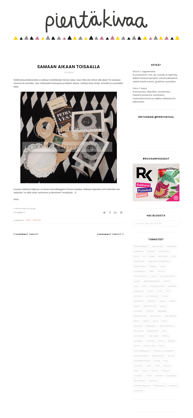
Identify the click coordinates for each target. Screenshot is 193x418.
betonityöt (164, 251)
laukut (163, 306)
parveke (172, 341)
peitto (137, 346)
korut (160, 291)
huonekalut (140, 271)
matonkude (170, 316)
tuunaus (138, 376)
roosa (171, 356)
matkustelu (156, 316)
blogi (136, 256)
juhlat (137, 281)
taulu (145, 371)
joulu (154, 276)
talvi (136, 371)
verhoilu (153, 381)
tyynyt (149, 376)
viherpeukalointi (142, 386)
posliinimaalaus (142, 351)
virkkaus (173, 386)
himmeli (153, 266)
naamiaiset (151, 326)
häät (28, 220)
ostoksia (150, 341)
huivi (162, 266)
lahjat (162, 301)
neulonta (139, 331)
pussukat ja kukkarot (163, 351)
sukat (148, 366)
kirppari (172, 286)
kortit (150, 291)
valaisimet (172, 376)
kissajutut (139, 291)
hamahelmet (140, 266)
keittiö (167, 281)
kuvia (165, 296)
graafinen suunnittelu (159, 261)
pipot (161, 346)
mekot (146, 321)
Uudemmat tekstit (27, 234)
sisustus (138, 366)
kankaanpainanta (152, 281)
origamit (138, 341)
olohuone (139, 336)
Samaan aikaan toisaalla (68, 67)
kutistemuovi (152, 296)
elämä (152, 256)
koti (169, 291)
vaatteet (159, 376)
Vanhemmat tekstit (109, 234)
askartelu (139, 251)
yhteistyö (138, 391)
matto (137, 321)
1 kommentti (19, 212)
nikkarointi (152, 331)
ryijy (166, 361)
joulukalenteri (167, 276)
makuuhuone (140, 316)
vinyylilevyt (159, 386)
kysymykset (139, 301)
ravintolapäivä (141, 356)
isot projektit (141, 276)
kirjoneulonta (157, 286)
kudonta (138, 296)
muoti (156, 321)
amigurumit (158, 246)
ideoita (160, 271)
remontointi (158, 356)
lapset (137, 306)
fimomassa (139, 261)
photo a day (149, 346)
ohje (164, 331)
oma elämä (153, 336)
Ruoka (157, 361)
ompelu (165, 336)
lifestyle (37, 220)
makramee (162, 311)
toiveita (166, 371)
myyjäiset (138, 326)
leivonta (138, 311)
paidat (161, 341)
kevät (144, 286)
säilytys (167, 366)
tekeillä (155, 371)
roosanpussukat (142, 361)
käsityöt (152, 301)
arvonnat (172, 246)
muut (164, 321)
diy (144, 256)
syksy (157, 366)
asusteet (151, 251)
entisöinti (163, 256)
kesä (136, 286)
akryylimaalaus (141, 246)
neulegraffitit (167, 326)
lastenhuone (150, 306)
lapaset (172, 301)
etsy (174, 256)
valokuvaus (140, 381)
